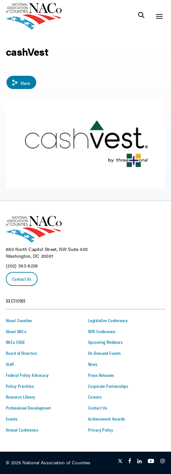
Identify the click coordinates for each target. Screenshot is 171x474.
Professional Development (28, 407)
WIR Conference (102, 331)
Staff (10, 364)
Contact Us (21, 279)
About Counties (19, 320)
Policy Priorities (20, 386)
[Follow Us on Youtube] (151, 461)
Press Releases (101, 375)
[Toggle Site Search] (141, 16)
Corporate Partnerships (108, 386)
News (92, 364)
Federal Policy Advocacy (27, 375)
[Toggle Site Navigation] (159, 16)
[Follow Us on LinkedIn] (139, 461)
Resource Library (20, 396)
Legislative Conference (108, 320)
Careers (94, 396)
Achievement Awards (106, 418)
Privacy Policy (100, 429)
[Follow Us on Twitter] (120, 461)
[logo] (34, 27)
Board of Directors (21, 353)
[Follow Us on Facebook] (129, 461)
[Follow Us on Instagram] (162, 461)
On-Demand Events (104, 353)
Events (11, 418)
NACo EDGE (15, 342)
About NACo (16, 331)
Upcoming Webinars (105, 342)
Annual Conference (22, 429)
